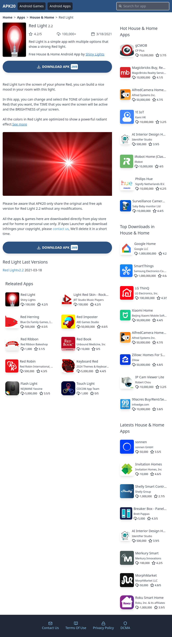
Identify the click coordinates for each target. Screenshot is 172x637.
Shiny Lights (95, 54)
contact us (61, 228)
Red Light (38, 25)
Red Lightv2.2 (13, 270)
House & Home (42, 17)
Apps (21, 17)
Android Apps (60, 6)
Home (7, 17)
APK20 (9, 6)
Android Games (32, 6)
